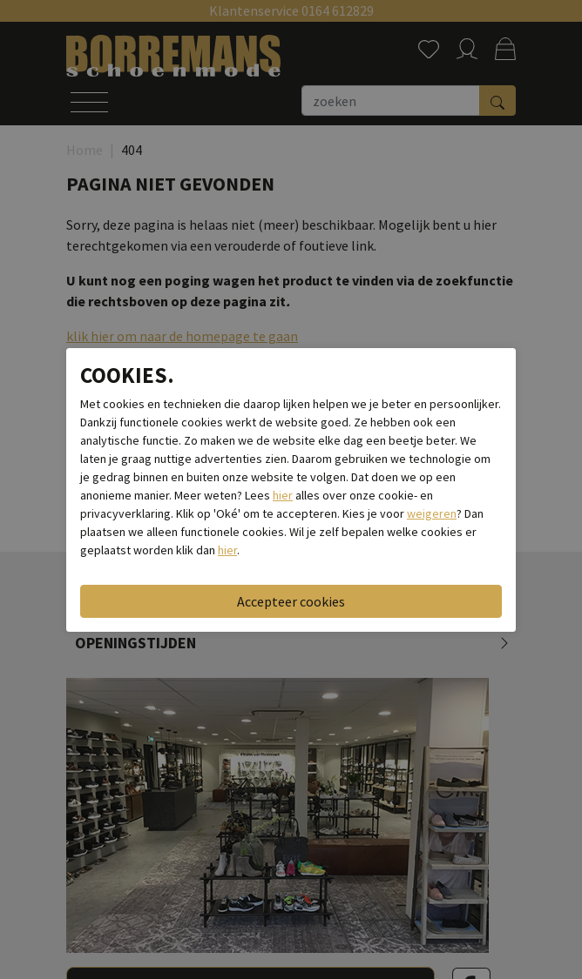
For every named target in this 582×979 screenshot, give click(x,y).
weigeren (432, 513)
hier (283, 495)
